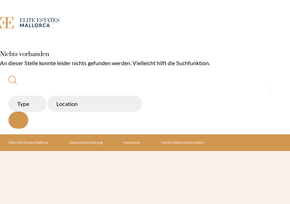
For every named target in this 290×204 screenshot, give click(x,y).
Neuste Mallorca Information (182, 142)
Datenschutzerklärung (86, 142)
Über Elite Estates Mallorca (28, 142)
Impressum (131, 142)
